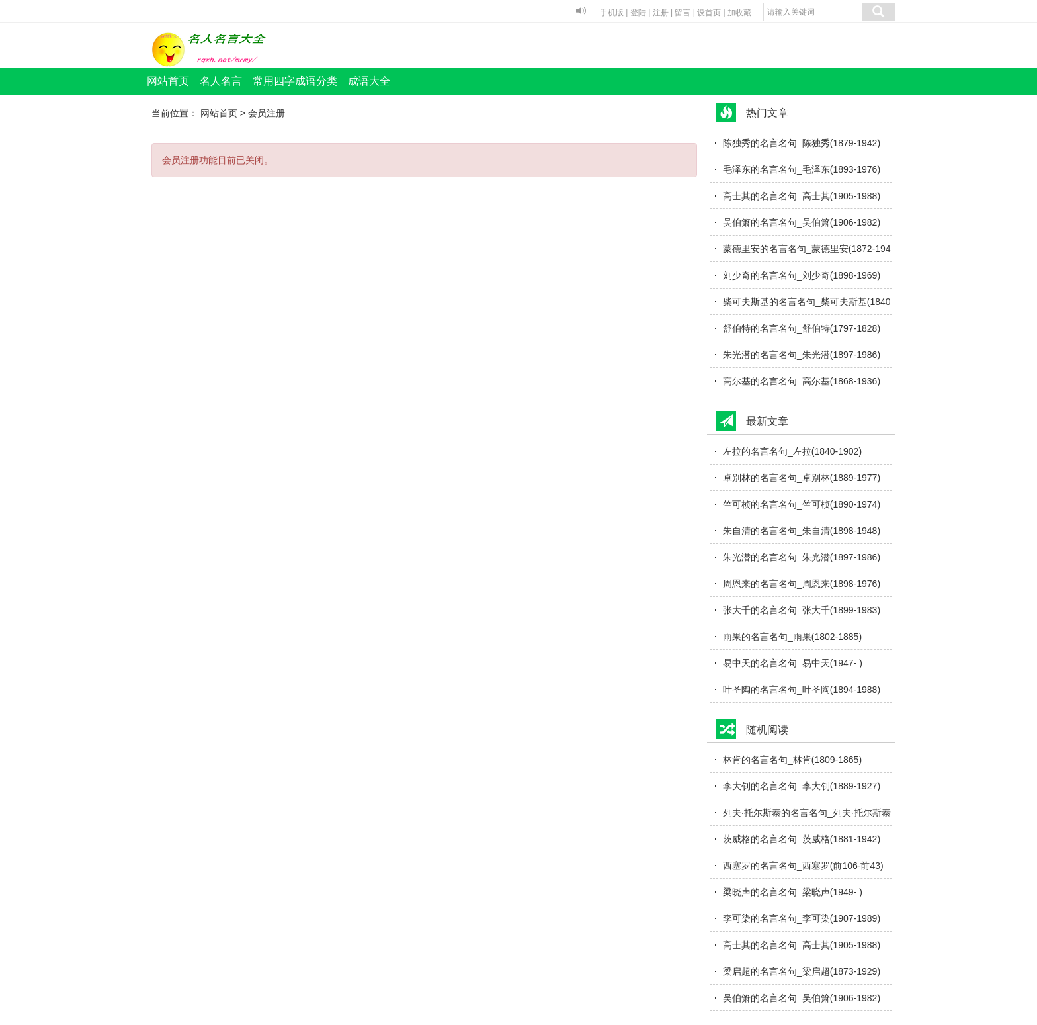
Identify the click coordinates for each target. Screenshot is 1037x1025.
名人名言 (221, 81)
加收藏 (739, 12)
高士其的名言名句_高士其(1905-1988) (801, 196)
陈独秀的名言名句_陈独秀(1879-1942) (801, 143)
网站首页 (168, 81)
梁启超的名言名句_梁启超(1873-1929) (801, 971)
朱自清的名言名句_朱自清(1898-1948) (801, 530)
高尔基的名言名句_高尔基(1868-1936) (801, 381)
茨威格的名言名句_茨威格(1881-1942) (801, 839)
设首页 (709, 12)
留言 (682, 12)
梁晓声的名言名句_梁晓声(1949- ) (792, 892)
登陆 (638, 12)
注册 (661, 12)
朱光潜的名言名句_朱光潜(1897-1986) (801, 354)
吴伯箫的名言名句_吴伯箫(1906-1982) (801, 222)
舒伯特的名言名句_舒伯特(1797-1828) (801, 328)
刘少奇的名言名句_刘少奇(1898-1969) (801, 275)
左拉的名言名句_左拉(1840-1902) (792, 451)
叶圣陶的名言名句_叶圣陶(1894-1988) (801, 689)
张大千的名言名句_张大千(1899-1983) (801, 610)
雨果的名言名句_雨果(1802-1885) (792, 636)
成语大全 (369, 81)
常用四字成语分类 (295, 81)
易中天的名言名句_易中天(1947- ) (792, 663)
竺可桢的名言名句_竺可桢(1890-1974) (801, 504)
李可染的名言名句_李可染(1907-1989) (801, 918)
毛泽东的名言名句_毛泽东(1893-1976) (801, 169)
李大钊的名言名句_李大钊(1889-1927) (801, 786)
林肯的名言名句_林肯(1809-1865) (792, 759)
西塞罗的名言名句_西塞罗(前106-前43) (803, 865)
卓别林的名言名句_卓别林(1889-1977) (801, 477)
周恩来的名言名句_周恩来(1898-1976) (801, 583)
